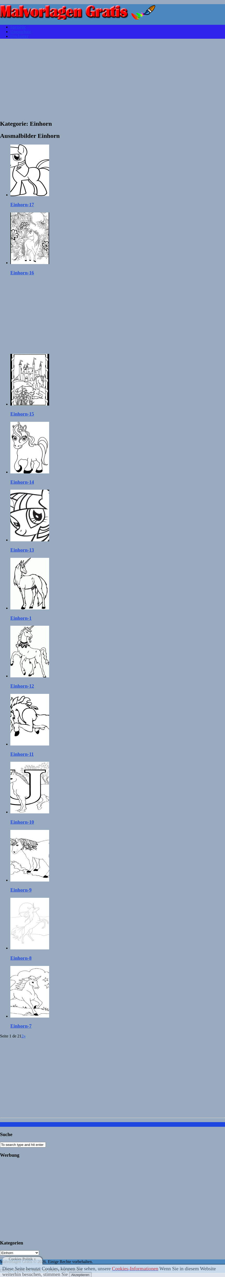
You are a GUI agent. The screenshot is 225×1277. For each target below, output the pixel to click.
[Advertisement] (112, 79)
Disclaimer (19, 36)
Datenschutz (20, 31)
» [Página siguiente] (25, 1036)
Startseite (18, 27)
